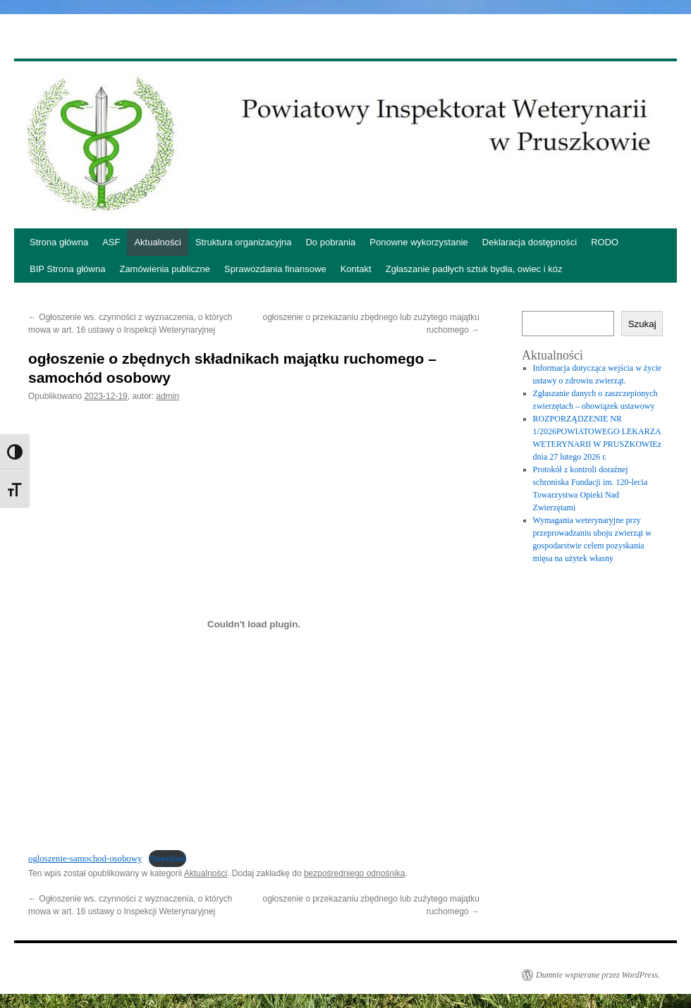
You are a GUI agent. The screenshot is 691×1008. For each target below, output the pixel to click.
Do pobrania (330, 242)
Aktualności (157, 242)
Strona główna (59, 242)
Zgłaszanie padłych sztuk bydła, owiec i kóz (474, 269)
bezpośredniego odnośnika (354, 873)
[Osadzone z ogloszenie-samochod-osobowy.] (253, 624)
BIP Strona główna (67, 269)
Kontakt (356, 269)
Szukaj (642, 324)
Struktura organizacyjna (243, 242)
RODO (604, 242)
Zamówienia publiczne (164, 269)
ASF (111, 242)
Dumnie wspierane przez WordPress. (598, 975)
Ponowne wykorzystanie (418, 242)
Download (167, 858)
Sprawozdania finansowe (275, 269)
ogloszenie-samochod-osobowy (85, 858)
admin (168, 396)
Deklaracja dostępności (529, 242)
